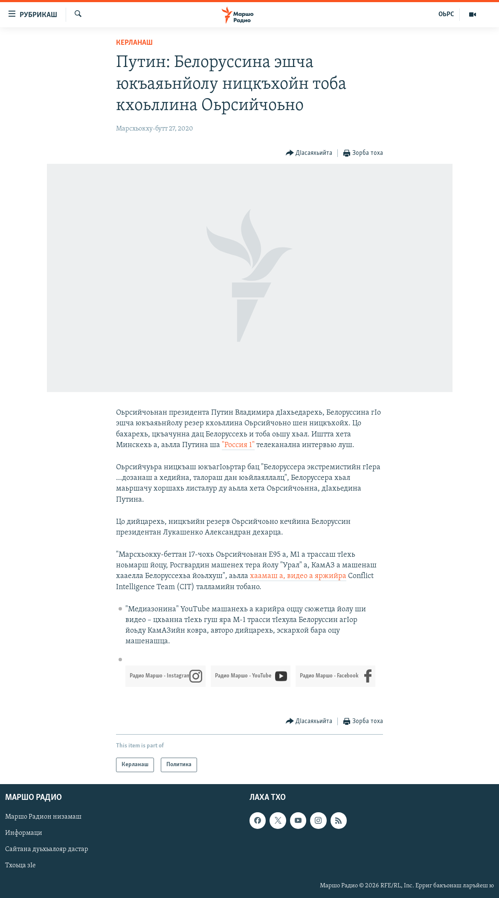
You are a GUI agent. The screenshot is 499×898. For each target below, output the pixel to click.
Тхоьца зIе (20, 866)
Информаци (23, 833)
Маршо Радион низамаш (43, 817)
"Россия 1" (238, 445)
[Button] (309, 153)
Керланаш (134, 43)
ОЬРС (446, 14)
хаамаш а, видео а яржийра (298, 576)
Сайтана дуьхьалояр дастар (46, 849)
